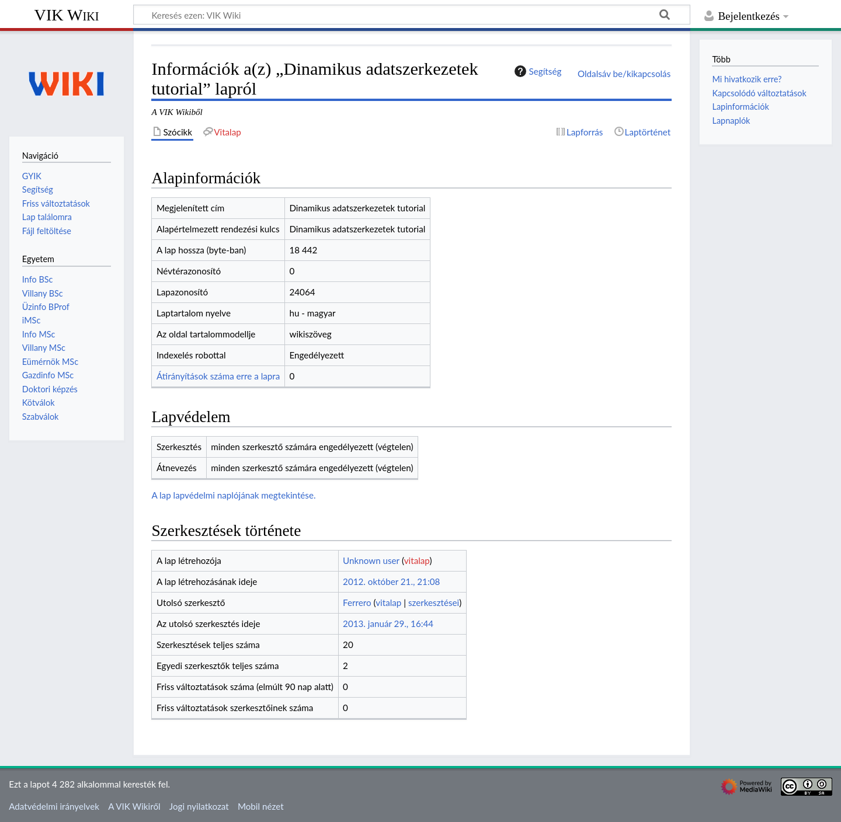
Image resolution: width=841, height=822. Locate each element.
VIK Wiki (66, 15)
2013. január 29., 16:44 (388, 623)
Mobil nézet (261, 806)
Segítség (537, 71)
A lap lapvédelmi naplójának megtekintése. (233, 495)
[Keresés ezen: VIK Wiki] (412, 14)
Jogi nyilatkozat (199, 806)
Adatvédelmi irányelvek (54, 806)
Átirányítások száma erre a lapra (218, 376)
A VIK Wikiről (134, 806)
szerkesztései (433, 602)
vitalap (417, 560)
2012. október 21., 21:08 (391, 581)
